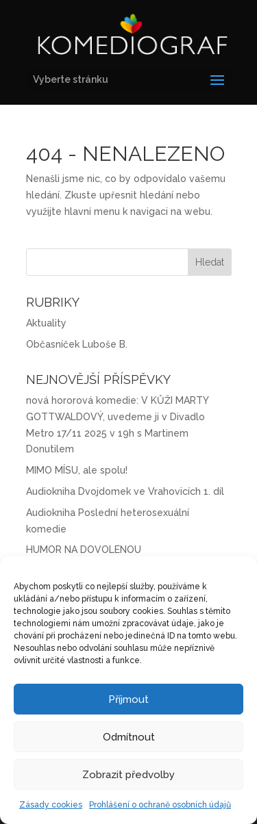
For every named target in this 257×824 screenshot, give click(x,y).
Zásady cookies (50, 805)
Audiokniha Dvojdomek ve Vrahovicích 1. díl (125, 491)
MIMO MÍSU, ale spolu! (76, 470)
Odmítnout (129, 737)
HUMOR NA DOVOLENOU (83, 549)
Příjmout (128, 699)
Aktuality (46, 323)
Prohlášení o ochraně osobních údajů (160, 805)
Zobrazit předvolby (128, 775)
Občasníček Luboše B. (76, 344)
